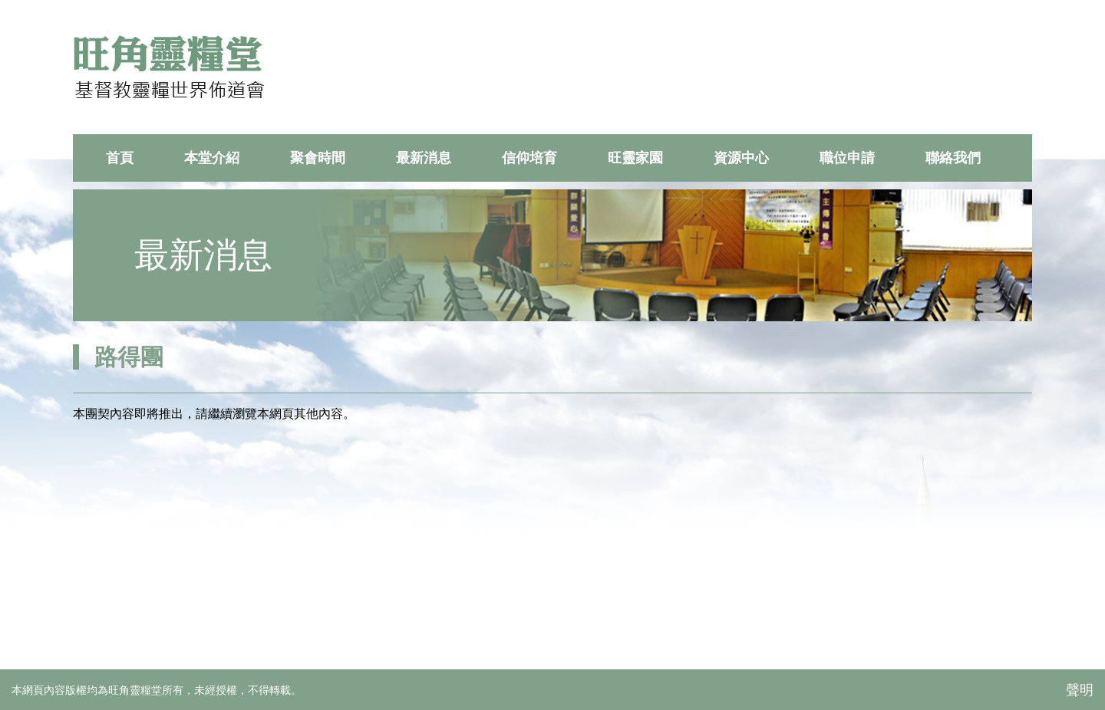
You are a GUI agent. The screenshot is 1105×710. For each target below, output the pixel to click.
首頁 (120, 158)
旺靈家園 (635, 158)
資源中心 (741, 158)
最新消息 (423, 158)
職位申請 (847, 158)
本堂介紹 (211, 158)
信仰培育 (529, 158)
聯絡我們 (953, 158)
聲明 (1079, 690)
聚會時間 (317, 158)
